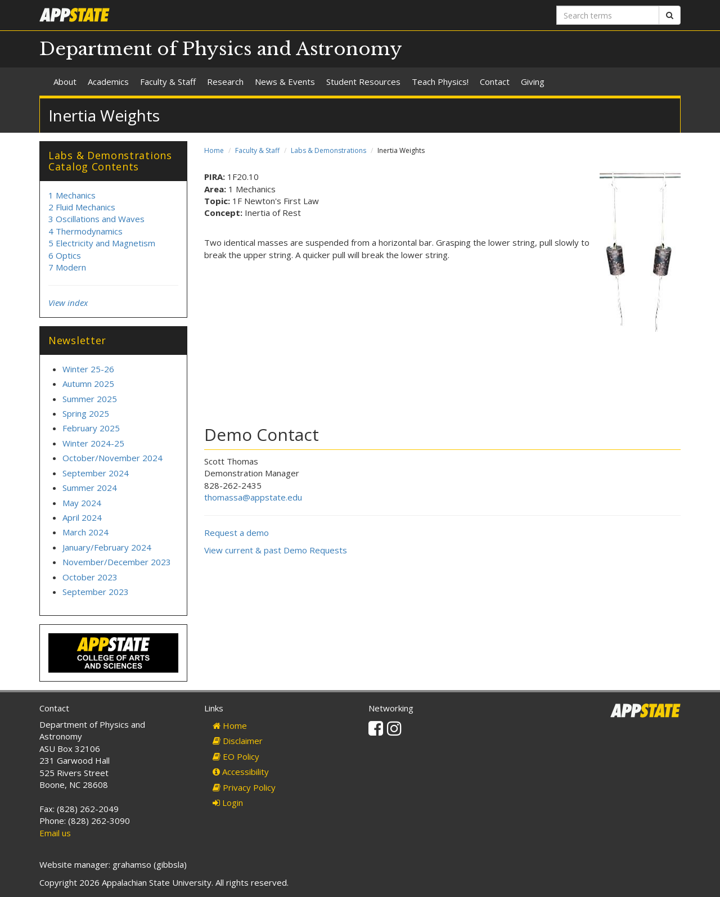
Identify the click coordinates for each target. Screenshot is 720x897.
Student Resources (363, 81)
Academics (108, 81)
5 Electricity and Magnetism (101, 243)
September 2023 (95, 591)
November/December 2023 (116, 561)
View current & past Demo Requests (275, 550)
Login (228, 802)
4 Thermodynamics (85, 231)
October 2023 (90, 577)
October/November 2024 (112, 457)
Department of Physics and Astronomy (220, 49)
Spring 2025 (85, 413)
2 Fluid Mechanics (81, 207)
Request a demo (236, 532)
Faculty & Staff (168, 81)
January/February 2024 (106, 547)
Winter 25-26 (88, 369)
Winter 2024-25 (93, 443)
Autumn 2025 (88, 383)
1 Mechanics (72, 195)
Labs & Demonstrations (328, 150)
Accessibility (241, 771)
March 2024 (85, 532)
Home (214, 150)
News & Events (285, 81)
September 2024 (95, 473)
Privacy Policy (244, 787)
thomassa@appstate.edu (253, 497)
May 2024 (81, 502)
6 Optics (64, 255)
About (64, 81)
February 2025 (91, 428)
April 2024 (82, 517)
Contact (495, 81)
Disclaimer (238, 740)
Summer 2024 (89, 487)
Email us (55, 833)
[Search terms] (607, 15)
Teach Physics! (440, 81)
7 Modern (67, 267)
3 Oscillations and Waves (96, 218)
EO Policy (236, 756)
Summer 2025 (89, 398)
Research (225, 81)
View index (68, 302)
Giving (532, 81)
